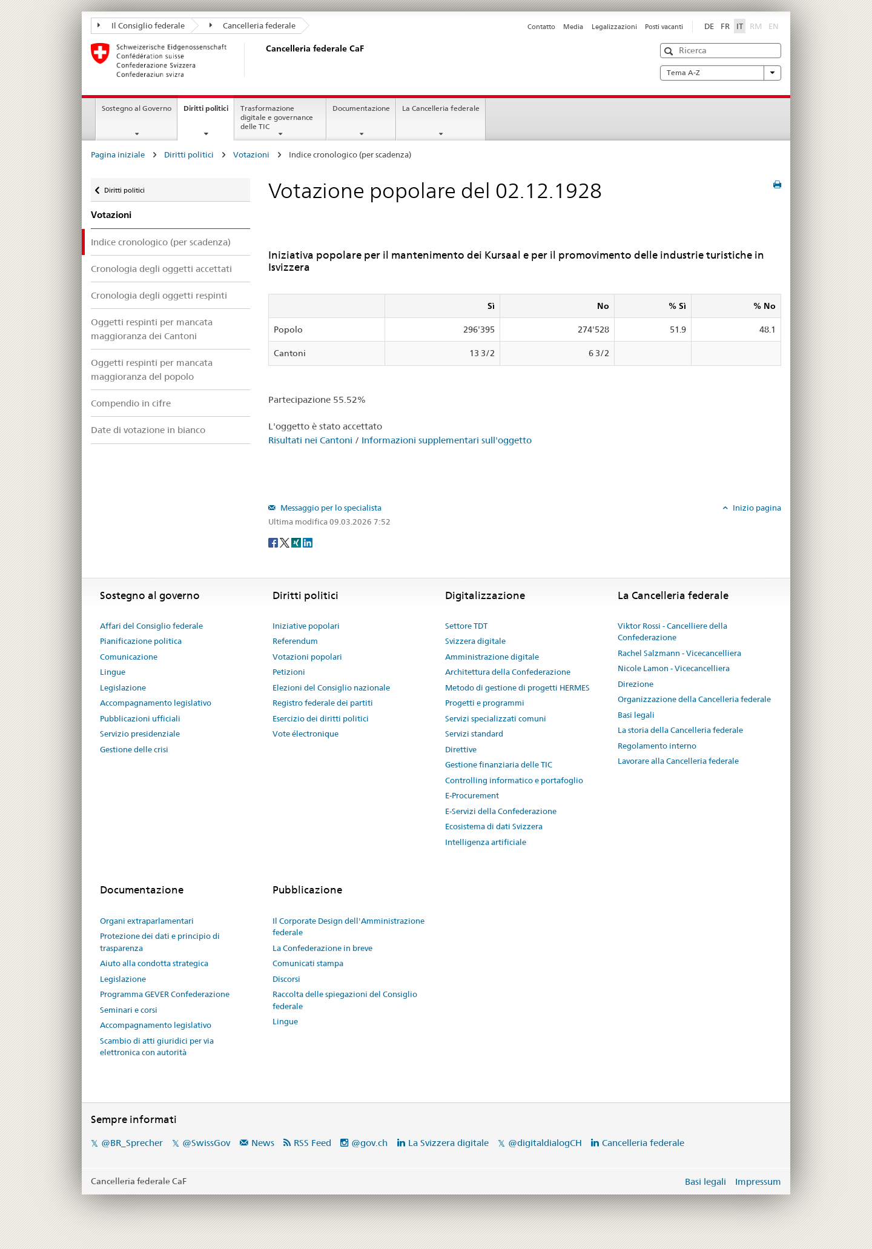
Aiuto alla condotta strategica (154, 963)
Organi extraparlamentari (147, 921)
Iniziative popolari (306, 626)
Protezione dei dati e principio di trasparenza (160, 942)
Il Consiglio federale (141, 25)
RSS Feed (312, 1142)
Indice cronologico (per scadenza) (161, 242)
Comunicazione (128, 656)
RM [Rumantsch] (756, 26)
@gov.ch (369, 1142)
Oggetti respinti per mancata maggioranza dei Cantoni (152, 329)
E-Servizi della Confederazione (501, 811)
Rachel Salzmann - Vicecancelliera (679, 653)
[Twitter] (285, 542)
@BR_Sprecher (132, 1142)
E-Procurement (472, 795)
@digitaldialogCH (545, 1142)
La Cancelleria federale (441, 108)
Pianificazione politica (141, 641)
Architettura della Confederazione (507, 672)
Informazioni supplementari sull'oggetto (447, 440)
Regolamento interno (657, 745)
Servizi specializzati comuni (495, 718)
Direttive (461, 749)
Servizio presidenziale (140, 733)
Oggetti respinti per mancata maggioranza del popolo (152, 369)
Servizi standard (474, 733)
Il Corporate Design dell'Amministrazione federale (348, 927)
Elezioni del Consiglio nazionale (331, 687)
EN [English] (773, 26)
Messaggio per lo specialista (330, 507)
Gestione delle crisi (134, 749)
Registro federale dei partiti (322, 702)
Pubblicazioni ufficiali (140, 718)
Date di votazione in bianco (148, 430)
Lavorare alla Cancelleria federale (678, 761)
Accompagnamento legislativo (155, 702)
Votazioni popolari (307, 656)
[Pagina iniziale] (263, 60)
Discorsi (286, 979)
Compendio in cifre (131, 403)
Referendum (295, 641)
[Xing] (297, 542)
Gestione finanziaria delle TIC (498, 764)
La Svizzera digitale (448, 1142)
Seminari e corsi (128, 1010)
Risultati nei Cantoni (310, 440)
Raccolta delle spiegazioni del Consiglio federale (344, 1000)
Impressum (758, 1181)
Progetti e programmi (484, 702)
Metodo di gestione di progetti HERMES (517, 687)
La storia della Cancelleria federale (680, 730)
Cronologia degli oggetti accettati (161, 268)
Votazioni (251, 154)
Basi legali (636, 715)
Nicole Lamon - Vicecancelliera (674, 668)
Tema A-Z (721, 72)
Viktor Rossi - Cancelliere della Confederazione (672, 632)
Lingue (112, 672)
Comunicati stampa (307, 963)
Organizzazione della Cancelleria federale (694, 699)
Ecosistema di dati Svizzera (494, 826)
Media (573, 26)
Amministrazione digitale (492, 656)
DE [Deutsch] (709, 26)
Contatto (541, 26)
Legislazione (123, 687)
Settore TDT (466, 626)
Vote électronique (305, 733)
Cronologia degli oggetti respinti (159, 295)
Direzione (635, 684)
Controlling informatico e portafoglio (514, 780)
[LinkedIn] (307, 542)
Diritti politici (208, 112)
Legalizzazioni (614, 26)
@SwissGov (206, 1142)
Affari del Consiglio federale (151, 626)
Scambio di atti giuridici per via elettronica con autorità (157, 1047)
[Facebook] (274, 542)
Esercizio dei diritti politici (320, 718)
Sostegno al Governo (136, 108)
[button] (670, 51)
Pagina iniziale (118, 154)
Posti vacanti (664, 26)
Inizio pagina (756, 507)
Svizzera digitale (475, 641)
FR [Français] (725, 26)
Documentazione (361, 108)
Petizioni (288, 672)
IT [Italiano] (739, 26)
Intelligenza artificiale (485, 842)
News (262, 1142)
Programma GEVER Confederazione (165, 994)
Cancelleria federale (253, 25)
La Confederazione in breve (322, 948)
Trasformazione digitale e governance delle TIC (276, 117)
